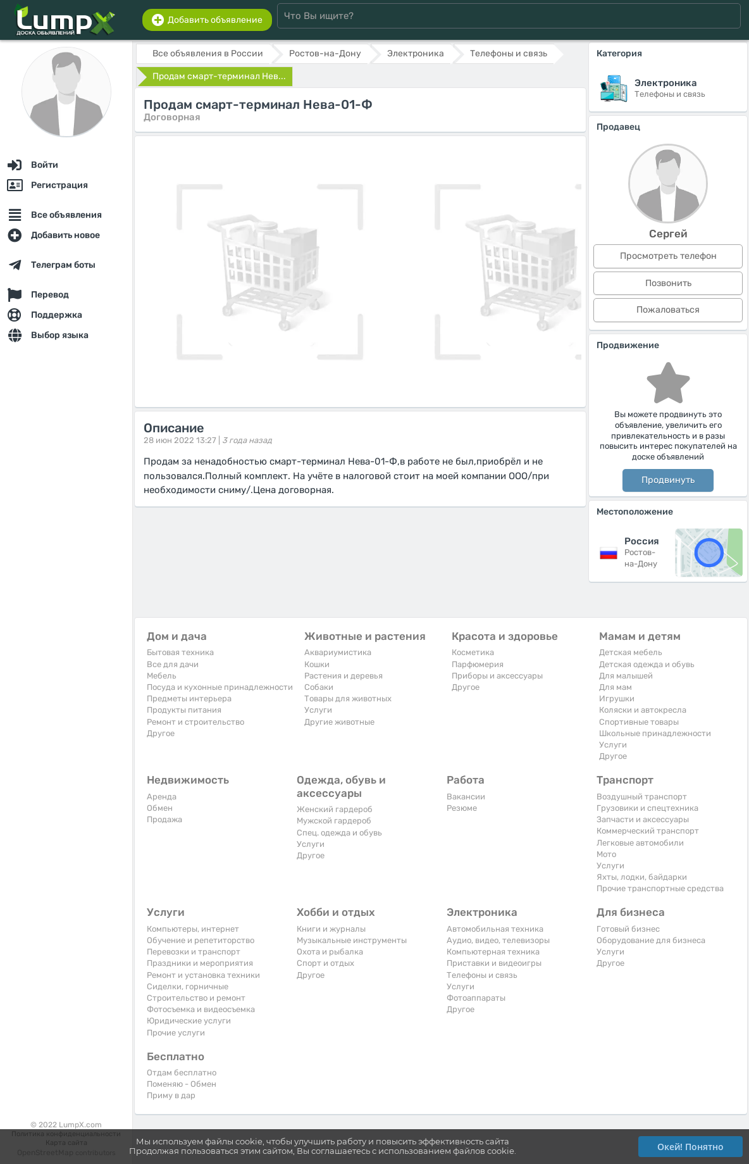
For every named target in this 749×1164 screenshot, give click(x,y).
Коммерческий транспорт (648, 830)
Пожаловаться (668, 309)
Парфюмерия (478, 664)
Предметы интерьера (189, 698)
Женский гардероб (335, 809)
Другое (161, 733)
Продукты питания (184, 710)
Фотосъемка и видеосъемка (201, 1009)
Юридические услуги (189, 1020)
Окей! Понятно (690, 1147)
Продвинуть (668, 480)
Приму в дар (171, 1095)
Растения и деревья (343, 675)
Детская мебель (630, 652)
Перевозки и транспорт (193, 951)
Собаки (318, 687)
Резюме (462, 808)
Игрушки (616, 698)
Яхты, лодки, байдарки (642, 877)
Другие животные (339, 722)
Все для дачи (173, 664)
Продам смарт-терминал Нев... (219, 76)
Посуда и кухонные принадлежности (220, 687)
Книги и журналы (331, 929)
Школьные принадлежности (655, 733)
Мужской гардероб (334, 820)
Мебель (161, 675)
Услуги (318, 710)
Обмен (160, 808)
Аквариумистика (337, 652)
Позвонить (668, 283)
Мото (606, 854)
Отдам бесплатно (181, 1072)
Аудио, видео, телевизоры (498, 940)
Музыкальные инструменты (352, 940)
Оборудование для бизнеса (651, 940)
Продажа (164, 819)
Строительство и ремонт (196, 998)
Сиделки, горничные (187, 986)
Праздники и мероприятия (200, 963)
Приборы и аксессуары (497, 675)
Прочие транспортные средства (660, 888)
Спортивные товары (639, 722)
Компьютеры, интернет (193, 929)
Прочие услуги (176, 1032)
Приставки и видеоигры (494, 963)
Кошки (317, 664)
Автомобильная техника (495, 929)
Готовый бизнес (628, 929)
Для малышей (626, 675)
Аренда (161, 796)
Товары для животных (348, 698)
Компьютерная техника (493, 951)
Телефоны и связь (482, 975)
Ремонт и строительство (195, 722)
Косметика (473, 652)
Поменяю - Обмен (181, 1084)
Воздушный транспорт (642, 796)
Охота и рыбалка (330, 951)
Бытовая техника (180, 652)
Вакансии (466, 796)
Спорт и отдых (325, 963)
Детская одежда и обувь (647, 664)
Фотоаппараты (476, 998)
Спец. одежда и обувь (339, 832)
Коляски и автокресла (642, 710)
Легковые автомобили (640, 843)
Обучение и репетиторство (200, 940)
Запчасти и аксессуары (643, 819)
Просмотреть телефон (668, 256)
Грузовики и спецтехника (647, 808)
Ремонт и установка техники (203, 975)
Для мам (615, 687)
